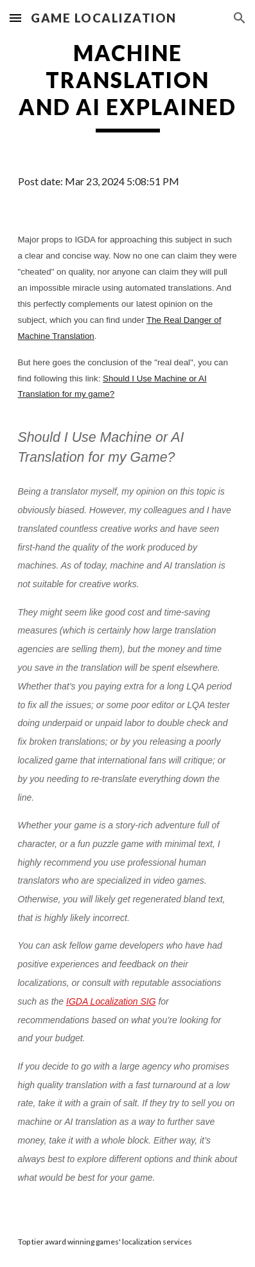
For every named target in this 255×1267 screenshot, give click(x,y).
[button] (15, 17)
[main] (128, 86)
